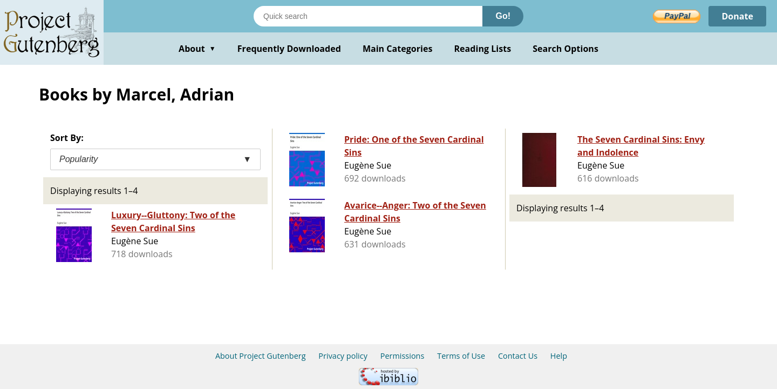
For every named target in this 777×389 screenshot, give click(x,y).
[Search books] (368, 16)
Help (558, 356)
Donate (737, 16)
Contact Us (517, 356)
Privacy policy (342, 356)
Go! (502, 16)
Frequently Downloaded (289, 49)
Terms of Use (461, 356)
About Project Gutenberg (260, 356)
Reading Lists (483, 49)
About (197, 48)
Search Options (565, 49)
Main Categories (398, 49)
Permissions (402, 356)
